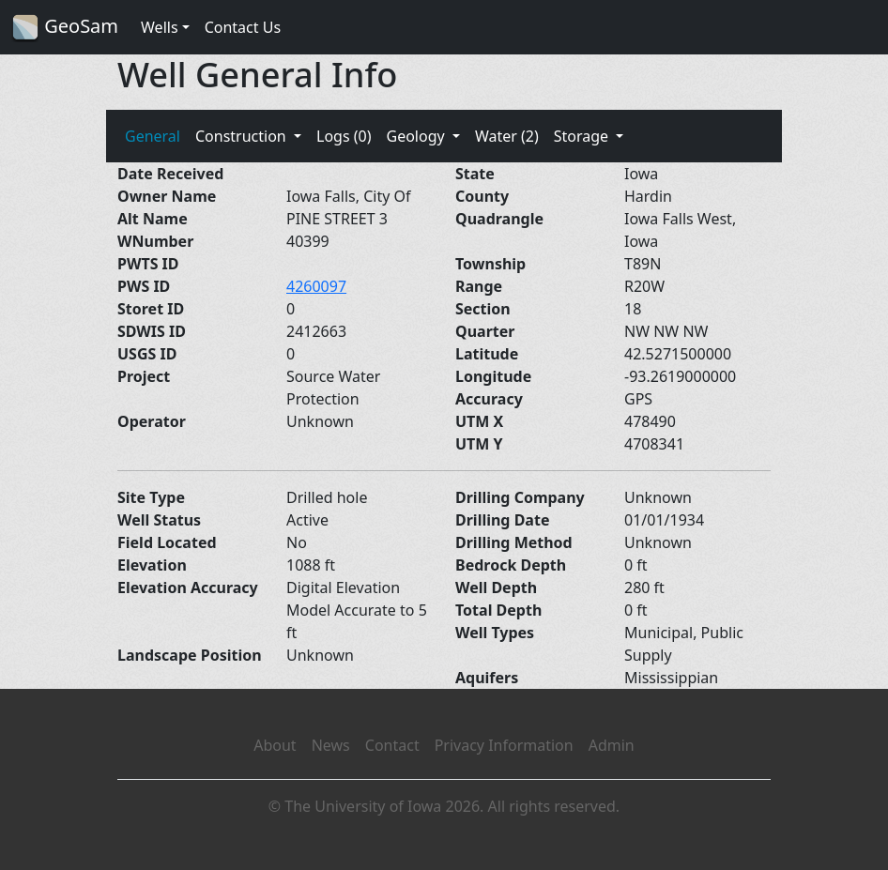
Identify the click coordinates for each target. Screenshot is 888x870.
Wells (159, 27)
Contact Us (243, 27)
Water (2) (507, 136)
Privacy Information (504, 745)
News (331, 745)
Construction (242, 136)
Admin (612, 745)
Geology (417, 136)
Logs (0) (343, 136)
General (152, 136)
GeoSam (64, 27)
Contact (392, 745)
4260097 (316, 286)
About (274, 745)
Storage (583, 136)
